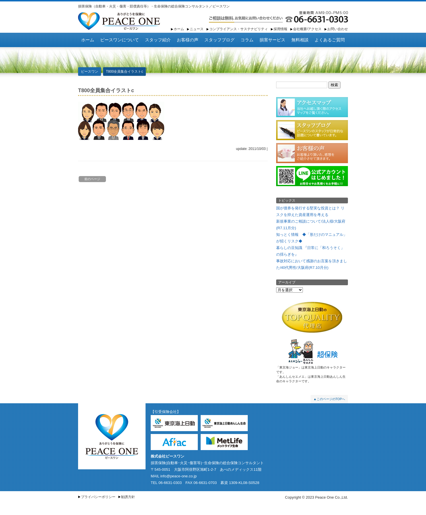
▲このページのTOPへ (329, 399)
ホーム (179, 29)
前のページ (92, 179)
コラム (247, 40)
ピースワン (119, 21)
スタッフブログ (219, 40)
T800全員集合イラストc (124, 72)
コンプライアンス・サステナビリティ (238, 29)
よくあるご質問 (330, 40)
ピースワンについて (119, 40)
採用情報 (280, 29)
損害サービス (272, 40)
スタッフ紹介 (158, 40)
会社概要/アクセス (307, 29)
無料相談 (300, 40)
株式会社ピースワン (167, 456)
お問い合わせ (337, 29)
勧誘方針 (128, 497)
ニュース (197, 29)
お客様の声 (187, 40)
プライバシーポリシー (98, 497)
